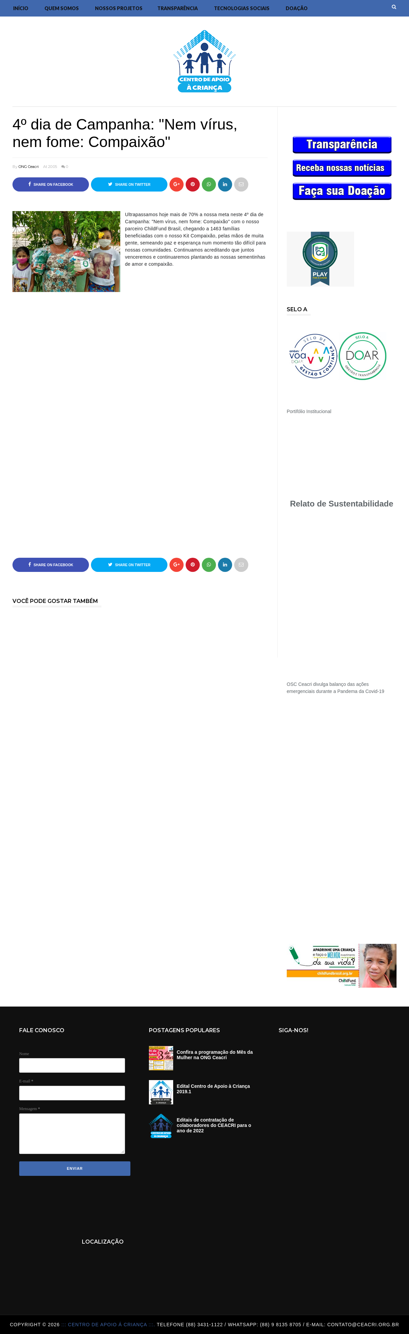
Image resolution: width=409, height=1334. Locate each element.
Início (20, 8)
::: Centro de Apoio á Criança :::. (109, 1324)
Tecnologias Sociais (242, 8)
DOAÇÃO (297, 8)
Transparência (177, 8)
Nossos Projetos (119, 8)
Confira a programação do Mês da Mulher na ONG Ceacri (215, 1054)
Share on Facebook (50, 184)
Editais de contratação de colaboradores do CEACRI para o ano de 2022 (214, 1125)
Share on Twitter (129, 184)
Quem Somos (61, 8)
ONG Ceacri (29, 166)
